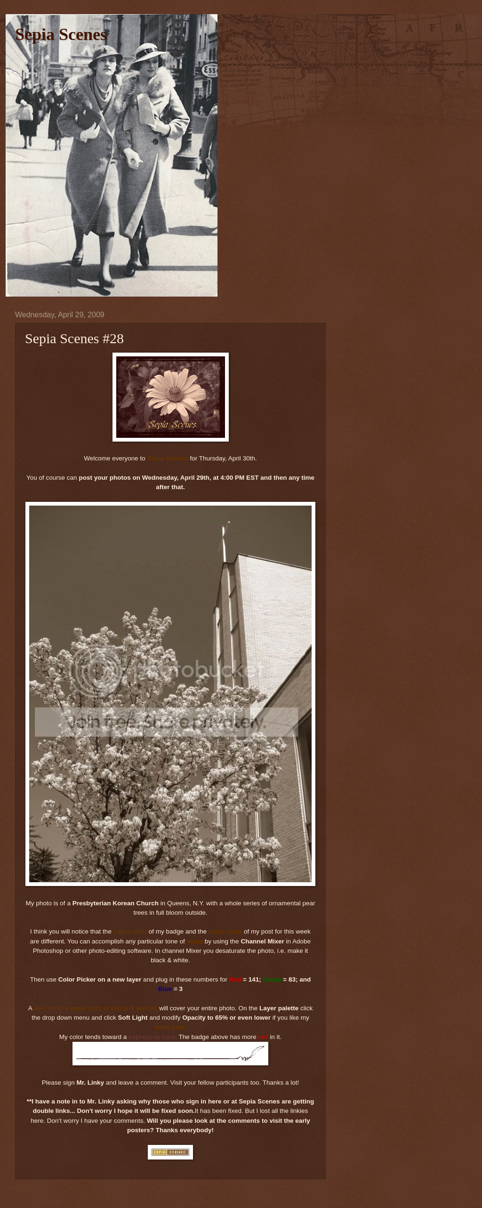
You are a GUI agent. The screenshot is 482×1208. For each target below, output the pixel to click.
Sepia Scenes (61, 34)
